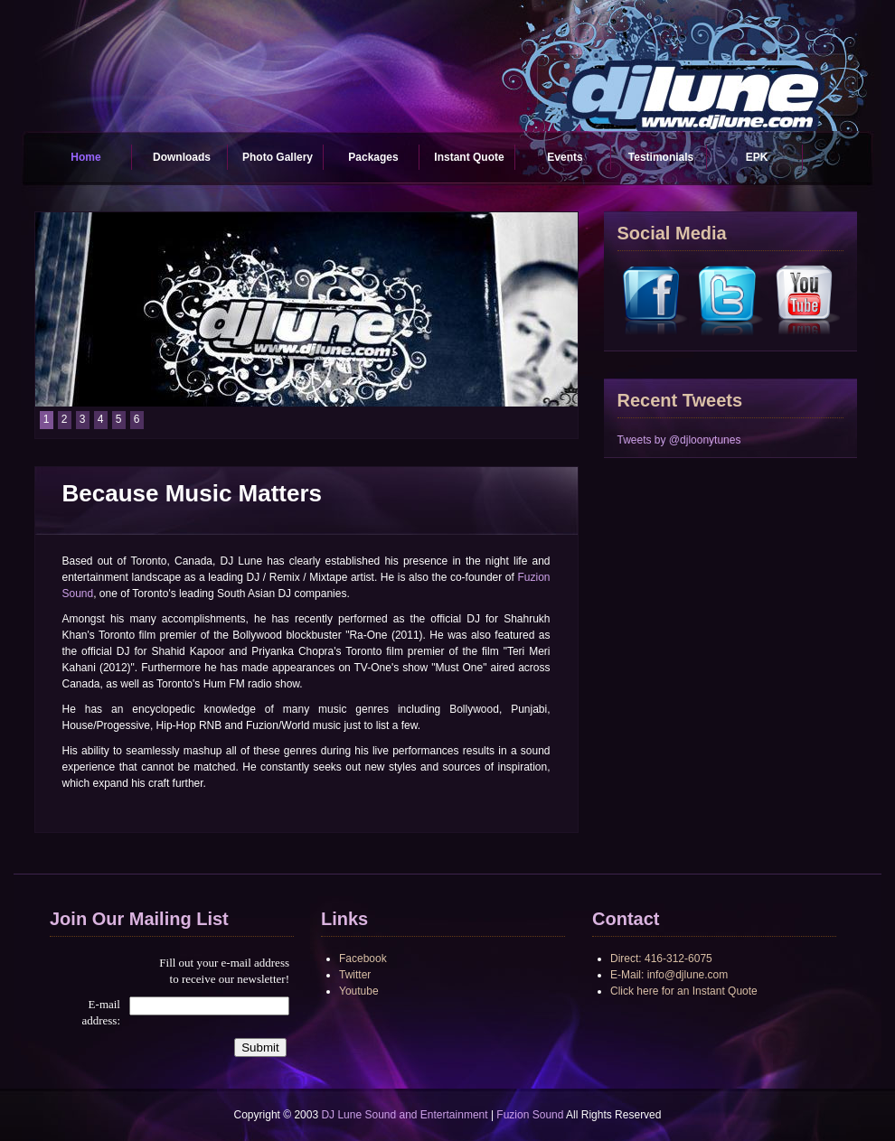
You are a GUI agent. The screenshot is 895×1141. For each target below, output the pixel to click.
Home (85, 157)
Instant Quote (469, 157)
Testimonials (660, 157)
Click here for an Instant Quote (684, 991)
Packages (373, 157)
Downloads (182, 157)
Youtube (359, 991)
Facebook (363, 958)
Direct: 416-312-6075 (661, 958)
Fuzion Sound (529, 1114)
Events (564, 157)
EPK (757, 157)
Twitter (355, 974)
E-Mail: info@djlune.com (669, 974)
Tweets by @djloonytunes (679, 440)
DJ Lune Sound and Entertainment (404, 1114)
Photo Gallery (277, 157)
